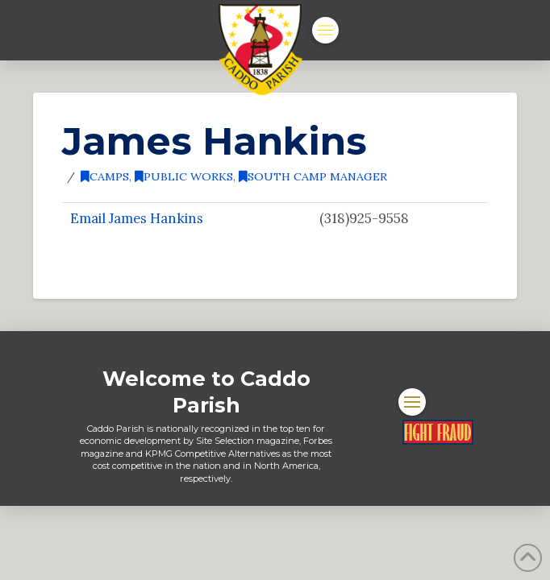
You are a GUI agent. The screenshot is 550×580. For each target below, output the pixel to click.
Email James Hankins (136, 218)
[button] (325, 30)
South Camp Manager (313, 176)
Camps (105, 176)
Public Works (184, 176)
